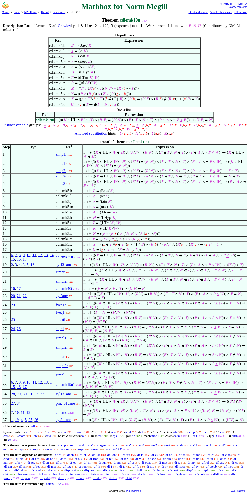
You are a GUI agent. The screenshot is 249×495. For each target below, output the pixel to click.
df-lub (122, 470)
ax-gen (101, 445)
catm (177, 436)
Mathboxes (59, 12)
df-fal (140, 455)
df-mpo (228, 466)
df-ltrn (113, 478)
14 (52, 255)
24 (13, 329)
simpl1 (61, 338)
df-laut (80, 478)
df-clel (20, 458)
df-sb (182, 455)
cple (115, 436)
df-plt (106, 470)
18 (32, 265)
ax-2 (81, 445)
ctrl (10, 440)
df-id (177, 462)
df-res (36, 466)
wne (113, 432)
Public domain (134, 491)
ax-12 (222, 445)
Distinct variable (15, 125)
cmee (153, 436)
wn (27, 432)
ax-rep (19, 449)
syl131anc (63, 265)
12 (40, 255)
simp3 (60, 183)
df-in (210, 458)
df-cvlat (125, 474)
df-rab (124, 458)
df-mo (196, 455)
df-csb (167, 458)
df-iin (117, 462)
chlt (194, 436)
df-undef (35, 470)
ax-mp (62, 445)
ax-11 (207, 445)
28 (13, 394)
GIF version (240, 12)
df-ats (92, 474)
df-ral (63, 458)
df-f (109, 466)
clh (215, 436)
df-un (196, 458)
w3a (63, 432)
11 (34, 255)
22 (25, 296)
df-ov (195, 466)
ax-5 (128, 445)
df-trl (129, 478)
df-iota (67, 466)
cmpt (192, 432)
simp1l (61, 154)
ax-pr (80, 449)
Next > (242, 4)
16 (19, 259)
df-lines (218, 474)
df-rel (205, 462)
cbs (99, 436)
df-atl (108, 474)
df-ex (154, 455)
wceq (80, 432)
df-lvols (200, 474)
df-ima (51, 466)
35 (30, 420)
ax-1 (72, 445)
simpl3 (61, 375)
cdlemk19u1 (65, 384)
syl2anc (62, 296)
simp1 (60, 163)
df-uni (87, 462)
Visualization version (221, 12)
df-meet (173, 470)
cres (6, 436)
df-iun (103, 462)
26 (19, 329)
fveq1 (60, 312)
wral (128, 432)
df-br (131, 462)
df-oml (55, 474)
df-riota (180, 466)
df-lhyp (62, 478)
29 (19, 394)
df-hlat (142, 474)
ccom (21, 436)
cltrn (235, 436)
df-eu (211, 455)
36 (36, 420)
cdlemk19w (53, 484)
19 (17, 420)
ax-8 (167, 445)
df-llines (160, 474)
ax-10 (193, 445)
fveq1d (61, 305)
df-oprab (211, 466)
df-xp (191, 462)
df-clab (226, 455)
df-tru (126, 455)
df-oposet (22, 474)
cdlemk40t (64, 288)
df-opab (146, 462)
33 (42, 394)
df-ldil (97, 478)
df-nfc (35, 458)
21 (19, 296)
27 (13, 403)
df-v (138, 458)
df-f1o (150, 466)
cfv (36, 436)
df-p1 (205, 470)
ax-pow (65, 449)
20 (13, 296)
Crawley (64, 26)
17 (25, 259)
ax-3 (90, 445)
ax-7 (154, 445)
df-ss (223, 458)
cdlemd (61, 412)
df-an (70, 455)
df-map (52, 470)
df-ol (40, 474)
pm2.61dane (65, 403)
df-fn (97, 466)
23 (13, 305)
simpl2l (61, 281)
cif (141, 432)
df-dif (182, 458)
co (82, 436)
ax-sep (34, 449)
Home (17, 12)
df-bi (58, 455)
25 (13, 320)
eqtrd (60, 329)
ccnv (222, 432)
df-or (83, 455)
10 (28, 255)
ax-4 (115, 445)
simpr (60, 272)
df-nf (168, 455)
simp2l (61, 171)
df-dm (8, 466)
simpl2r (62, 366)
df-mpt (163, 462)
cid (207, 432)
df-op (73, 462)
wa (49, 432)
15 (13, 259)
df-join (155, 470)
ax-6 (141, 445)
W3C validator (238, 491)
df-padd (45, 478)
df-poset (89, 470)
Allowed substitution (91, 133)
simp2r (61, 176)
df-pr (59, 462)
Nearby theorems (237, 7)
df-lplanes (180, 474)
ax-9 (180, 445)
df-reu (109, 458)
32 (36, 394)
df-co (234, 462)
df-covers (74, 474)
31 (30, 394)
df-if (17, 462)
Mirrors (5, 12)
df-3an (111, 455)
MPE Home (30, 12)
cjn (133, 436)
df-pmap (26, 478)
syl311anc (63, 420)
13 (46, 255)
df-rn (22, 466)
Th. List (45, 12)
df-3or (96, 455)
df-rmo (93, 458)
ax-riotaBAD (114, 449)
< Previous (227, 4)
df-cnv (220, 462)
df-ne (49, 458)
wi (38, 432)
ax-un (94, 449)
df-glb (138, 470)
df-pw (31, 462)
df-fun (83, 466)
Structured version (198, 12)
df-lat (220, 470)
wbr (175, 432)
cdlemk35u (64, 257)
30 (25, 394)
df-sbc (152, 458)
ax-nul (49, 449)
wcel (97, 432)
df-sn (45, 462)
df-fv (164, 466)
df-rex (78, 458)
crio (48, 436)
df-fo (136, 466)
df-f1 (122, 466)
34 (19, 403)
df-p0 (189, 470)
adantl (60, 320)
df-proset (70, 470)
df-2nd (18, 470)
